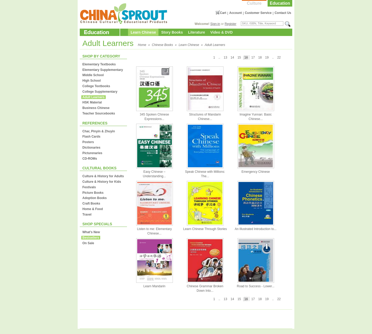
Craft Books (91, 203)
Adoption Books (94, 198)
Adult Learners (215, 45)
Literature (196, 32)
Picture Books (93, 193)
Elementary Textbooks (99, 64)
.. (273, 57)
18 (260, 57)
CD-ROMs (89, 158)
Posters (88, 142)
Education (280, 3)
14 (232, 57)
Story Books (172, 32)
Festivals (89, 187)
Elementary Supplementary (102, 70)
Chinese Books (162, 45)
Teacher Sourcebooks (98, 113)
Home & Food (92, 209)
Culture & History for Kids (101, 182)
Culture (254, 3)
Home (142, 45)
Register (230, 24)
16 (246, 57)
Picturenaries (92, 153)
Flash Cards (91, 136)
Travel (87, 214)
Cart (223, 13)
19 (267, 57)
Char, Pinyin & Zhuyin (98, 131)
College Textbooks (96, 86)
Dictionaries (91, 147)
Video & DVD (221, 32)
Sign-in (215, 24)
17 (253, 57)
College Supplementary (99, 91)
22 (279, 57)
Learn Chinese (143, 32)
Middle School (93, 75)
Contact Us (283, 13)
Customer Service (258, 13)
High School (91, 80)
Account (235, 13)
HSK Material (92, 102)
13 (225, 57)
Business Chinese (95, 108)
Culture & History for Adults (103, 176)
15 (239, 57)
